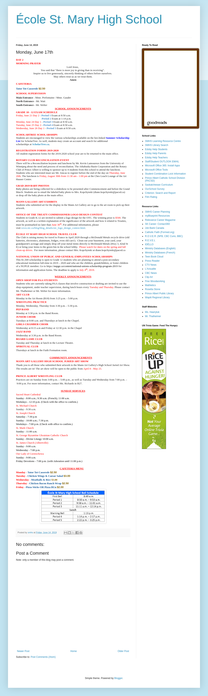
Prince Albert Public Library (159, 293)
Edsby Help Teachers (156, 157)
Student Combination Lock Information (165, 173)
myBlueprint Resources (157, 215)
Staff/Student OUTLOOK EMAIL (162, 161)
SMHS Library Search (156, 145)
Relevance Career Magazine (160, 220)
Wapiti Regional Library (157, 297)
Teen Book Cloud (154, 256)
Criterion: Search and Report (160, 193)
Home (73, 651)
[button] (23, 331)
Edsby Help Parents (155, 153)
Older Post (123, 651)
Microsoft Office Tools (156, 169)
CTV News (150, 264)
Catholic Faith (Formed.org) (159, 232)
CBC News (151, 273)
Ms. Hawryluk (152, 312)
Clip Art (149, 277)
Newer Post (23, 651)
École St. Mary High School (89, 19)
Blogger (118, 678)
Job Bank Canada (154, 228)
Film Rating (151, 197)
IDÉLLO (149, 244)
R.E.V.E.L (150, 240)
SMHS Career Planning (157, 211)
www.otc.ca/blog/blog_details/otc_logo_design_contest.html (53, 227)
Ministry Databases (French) (160, 252)
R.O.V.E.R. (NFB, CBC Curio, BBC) (164, 236)
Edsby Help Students (156, 149)
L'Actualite (150, 268)
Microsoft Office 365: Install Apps (162, 165)
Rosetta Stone (152, 289)
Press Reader (152, 260)
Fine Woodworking (155, 281)
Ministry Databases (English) (160, 248)
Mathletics (150, 285)
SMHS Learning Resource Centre (163, 141)
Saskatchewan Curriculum (159, 184)
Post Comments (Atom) (43, 657)
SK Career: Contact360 (157, 224)
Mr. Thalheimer (153, 316)
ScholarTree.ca (40, 144)
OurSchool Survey (154, 189)
